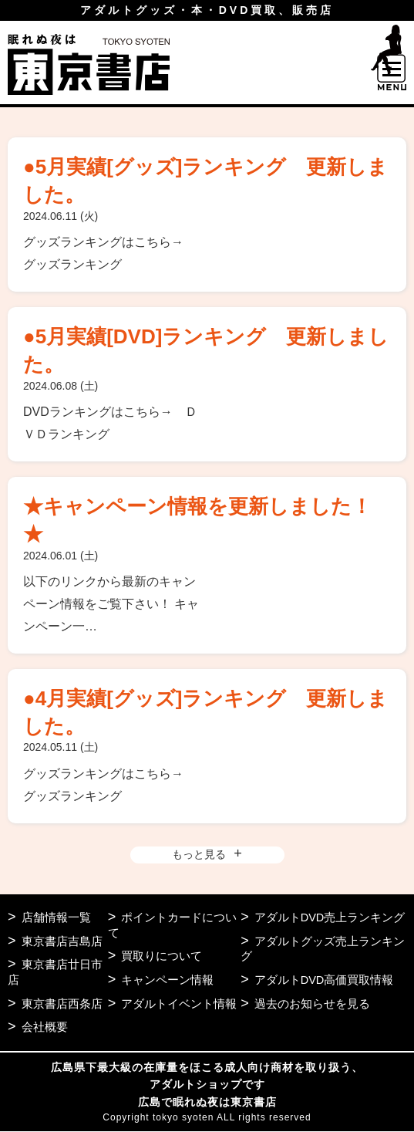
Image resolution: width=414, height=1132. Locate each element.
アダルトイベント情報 (179, 1004)
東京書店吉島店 (62, 941)
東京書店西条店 (62, 1004)
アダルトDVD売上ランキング (330, 917)
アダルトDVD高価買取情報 (324, 980)
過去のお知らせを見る (312, 1004)
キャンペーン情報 (167, 980)
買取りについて (161, 956)
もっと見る (199, 854)
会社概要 (45, 1027)
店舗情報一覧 (56, 917)
